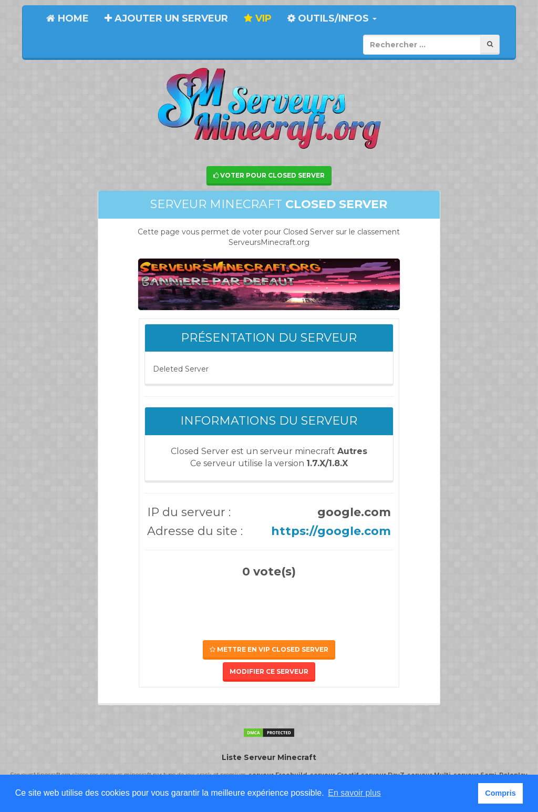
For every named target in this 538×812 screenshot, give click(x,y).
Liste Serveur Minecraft (269, 757)
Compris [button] (500, 793)
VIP (258, 18)
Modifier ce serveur (269, 671)
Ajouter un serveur (166, 18)
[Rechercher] (490, 44)
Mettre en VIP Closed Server (269, 649)
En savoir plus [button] (354, 792)
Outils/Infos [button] (332, 18)
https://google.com (331, 531)
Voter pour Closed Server (269, 175)
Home (67, 18)
